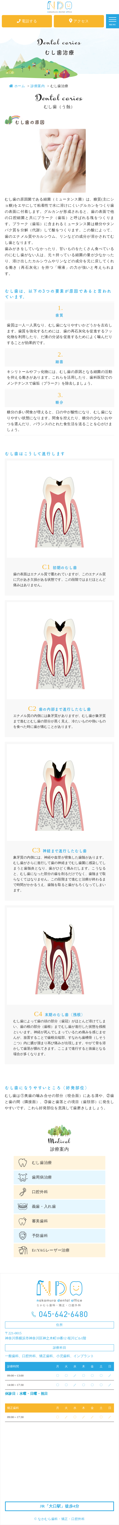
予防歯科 (40, 1236)
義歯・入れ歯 (44, 1206)
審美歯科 (40, 1221)
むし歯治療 (42, 1163)
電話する (27, 21)
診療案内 (38, 86)
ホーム (17, 86)
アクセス (79, 20)
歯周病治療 (42, 1177)
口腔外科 (40, 1192)
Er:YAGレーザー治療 (51, 1250)
